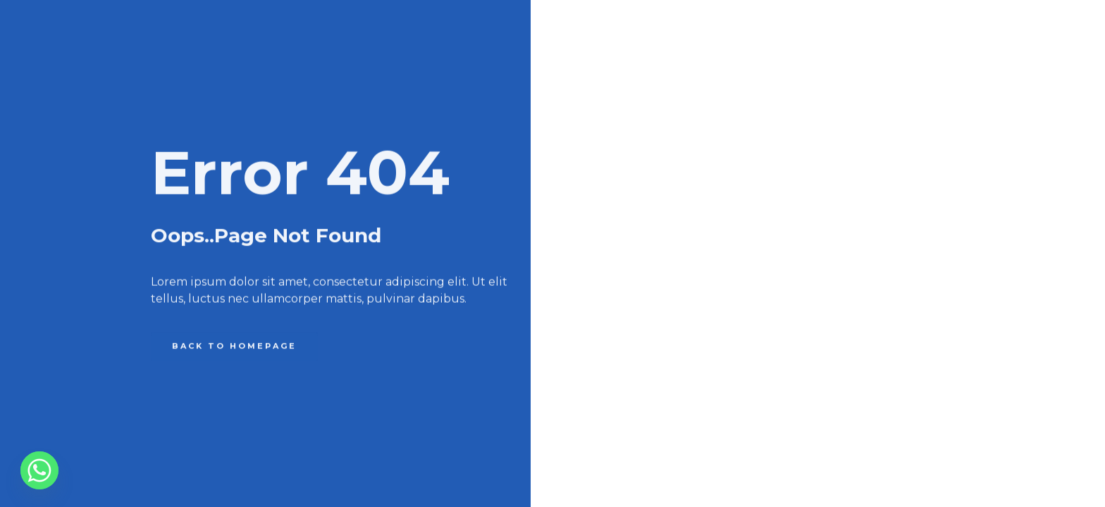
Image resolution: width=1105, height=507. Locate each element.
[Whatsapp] (39, 470)
